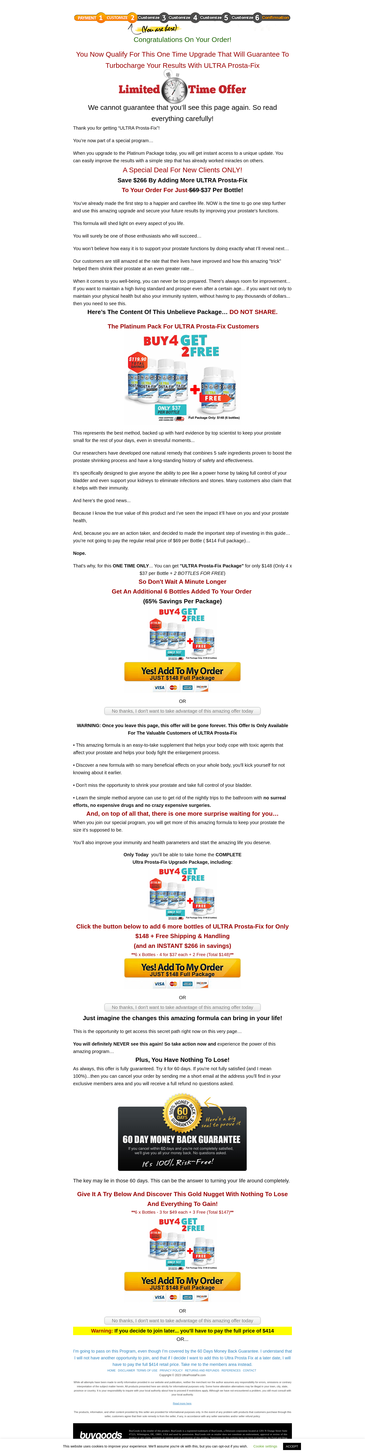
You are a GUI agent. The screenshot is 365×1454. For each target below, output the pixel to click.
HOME (111, 1370)
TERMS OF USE (146, 1370)
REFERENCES (231, 1370)
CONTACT (249, 1370)
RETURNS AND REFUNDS (202, 1370)
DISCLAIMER (126, 1370)
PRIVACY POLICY (171, 1370)
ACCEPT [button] (292, 1446)
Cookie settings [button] (265, 1446)
